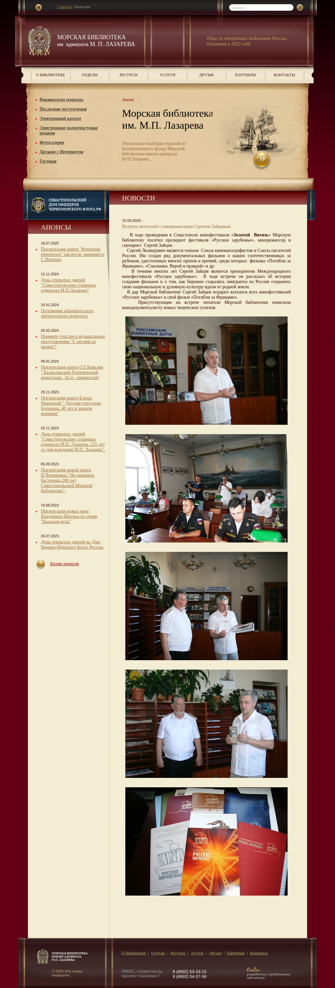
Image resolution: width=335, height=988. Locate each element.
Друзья (206, 75)
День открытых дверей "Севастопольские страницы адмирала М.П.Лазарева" (68, 285)
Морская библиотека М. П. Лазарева (96, 40)
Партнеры (245, 75)
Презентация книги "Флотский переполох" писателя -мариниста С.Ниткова (72, 254)
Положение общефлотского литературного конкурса (67, 313)
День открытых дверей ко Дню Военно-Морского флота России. (72, 545)
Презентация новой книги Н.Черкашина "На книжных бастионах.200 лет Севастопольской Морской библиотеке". (67, 480)
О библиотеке (50, 75)
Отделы (89, 75)
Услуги (167, 75)
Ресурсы (128, 75)
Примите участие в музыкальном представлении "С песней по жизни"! (73, 341)
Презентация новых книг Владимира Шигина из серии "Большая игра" (69, 516)
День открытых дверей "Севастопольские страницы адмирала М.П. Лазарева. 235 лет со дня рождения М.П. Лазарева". (73, 442)
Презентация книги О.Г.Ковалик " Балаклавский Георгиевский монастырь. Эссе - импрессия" (72, 372)
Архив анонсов (64, 563)
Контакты (284, 75)
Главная (64, 6)
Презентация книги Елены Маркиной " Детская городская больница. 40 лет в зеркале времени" (71, 406)
